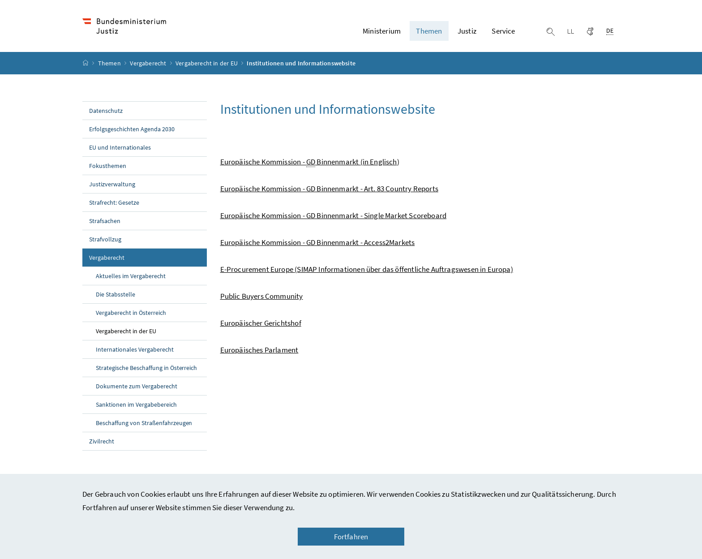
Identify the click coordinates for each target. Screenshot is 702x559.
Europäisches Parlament (259, 350)
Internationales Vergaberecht (135, 349)
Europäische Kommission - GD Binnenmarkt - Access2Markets (317, 242)
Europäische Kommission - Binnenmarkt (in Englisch (308, 162)
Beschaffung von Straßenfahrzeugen (144, 423)
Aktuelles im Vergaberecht (131, 276)
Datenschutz (106, 111)
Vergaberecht (148, 63)
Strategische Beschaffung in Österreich (146, 368)
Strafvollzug (105, 239)
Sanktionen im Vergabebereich (136, 404)
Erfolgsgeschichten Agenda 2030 (132, 129)
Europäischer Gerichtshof (260, 323)
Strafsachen (104, 221)
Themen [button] (429, 31)
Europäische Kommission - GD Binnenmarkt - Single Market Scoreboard (333, 215)
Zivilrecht (101, 441)
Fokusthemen (107, 166)
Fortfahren (351, 537)
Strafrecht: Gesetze (114, 202)
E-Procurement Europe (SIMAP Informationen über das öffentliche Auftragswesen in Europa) (366, 269)
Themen (110, 63)
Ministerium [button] (382, 31)
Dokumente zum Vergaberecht (136, 386)
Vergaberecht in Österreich (131, 313)
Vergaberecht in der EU (207, 63)
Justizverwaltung (112, 184)
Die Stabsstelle (115, 294)
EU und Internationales (120, 147)
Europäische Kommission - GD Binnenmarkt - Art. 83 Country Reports (329, 189)
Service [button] (503, 31)
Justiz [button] (467, 31)
